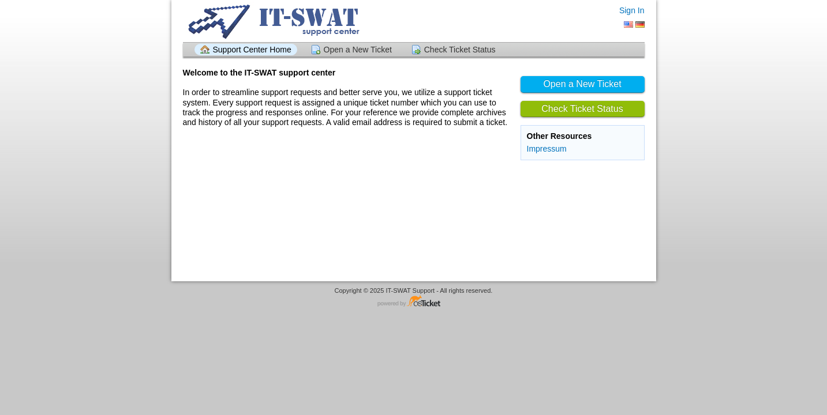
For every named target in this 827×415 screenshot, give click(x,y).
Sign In (632, 10)
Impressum (547, 148)
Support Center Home (252, 49)
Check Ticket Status (460, 49)
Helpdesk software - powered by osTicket (413, 301)
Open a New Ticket (358, 49)
